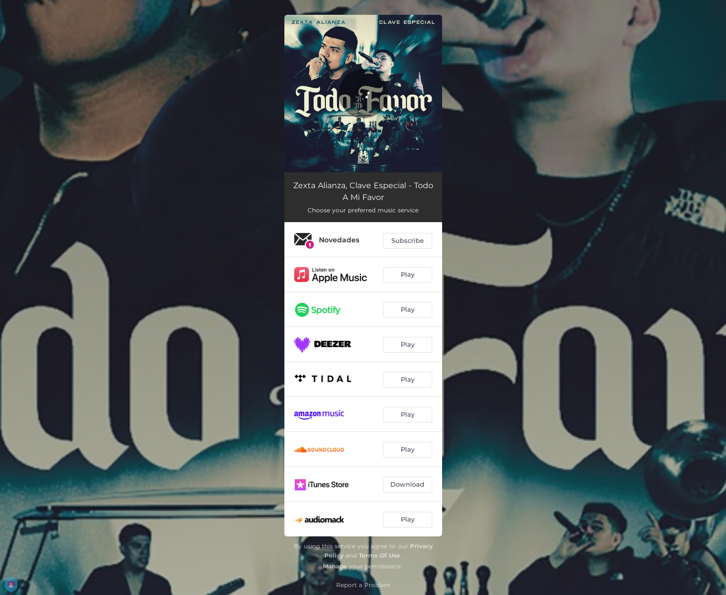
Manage (335, 566)
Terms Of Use (379, 555)
